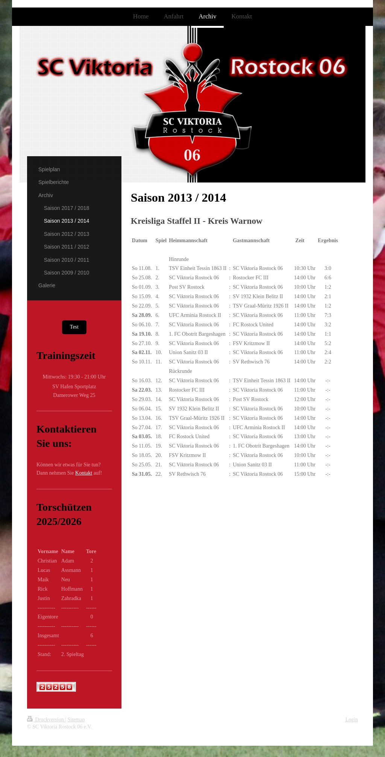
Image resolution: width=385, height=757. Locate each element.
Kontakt (83, 473)
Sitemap (76, 719)
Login (352, 719)
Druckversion (46, 719)
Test (74, 327)
